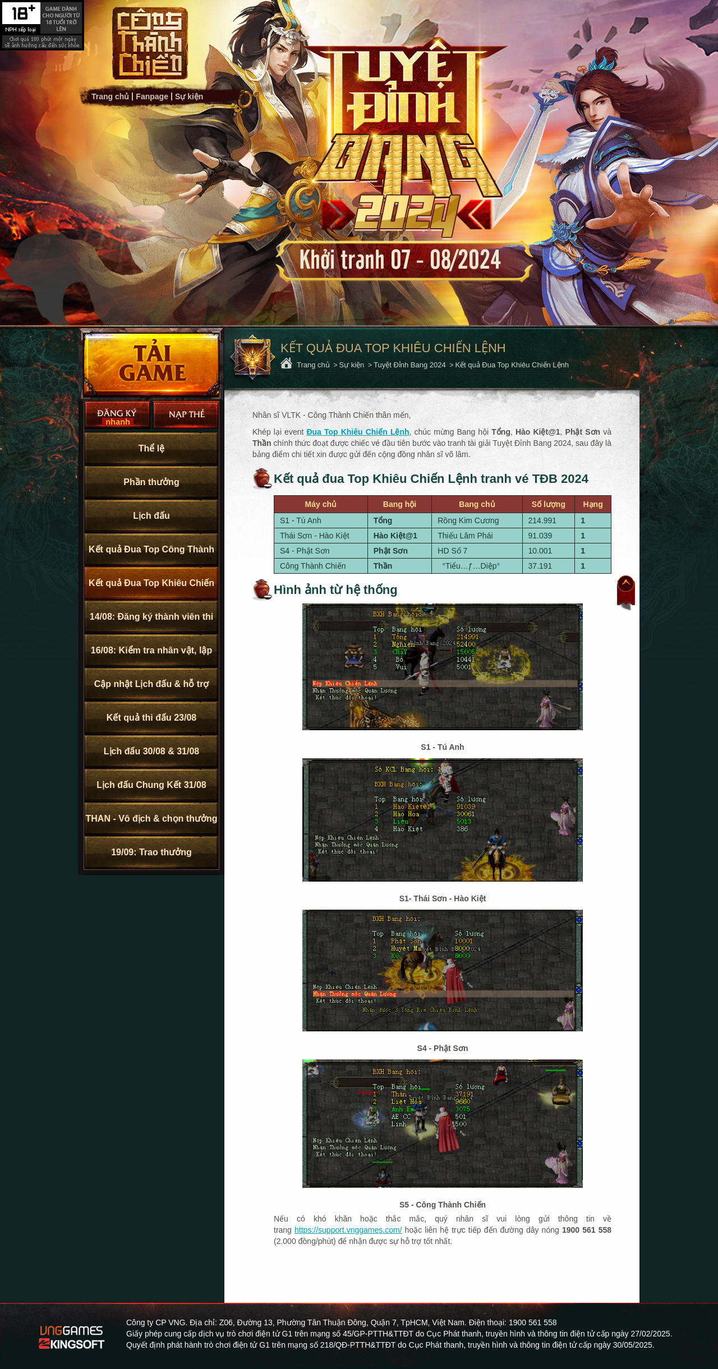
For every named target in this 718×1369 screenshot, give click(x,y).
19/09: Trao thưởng (151, 852)
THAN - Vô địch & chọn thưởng (152, 818)
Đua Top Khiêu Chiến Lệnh (357, 431)
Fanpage (152, 96)
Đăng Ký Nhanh (117, 415)
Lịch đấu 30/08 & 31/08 (151, 751)
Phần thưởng (151, 482)
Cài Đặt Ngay (151, 364)
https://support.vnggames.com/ (348, 1229)
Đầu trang (626, 593)
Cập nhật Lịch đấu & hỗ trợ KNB (151, 690)
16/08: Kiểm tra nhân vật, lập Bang (151, 656)
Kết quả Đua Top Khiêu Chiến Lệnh (151, 589)
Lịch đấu (151, 515)
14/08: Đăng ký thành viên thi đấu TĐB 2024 (152, 623)
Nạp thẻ (186, 415)
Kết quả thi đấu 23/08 (151, 717)
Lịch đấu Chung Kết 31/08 (151, 785)
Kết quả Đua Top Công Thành (151, 549)
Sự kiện (189, 96)
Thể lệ (151, 448)
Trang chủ (150, 43)
